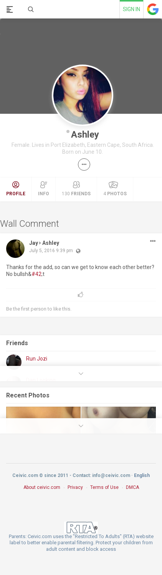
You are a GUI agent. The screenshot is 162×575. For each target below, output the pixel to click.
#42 (36, 274)
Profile (15, 188)
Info (43, 188)
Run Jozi (36, 359)
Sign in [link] (131, 9)
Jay (33, 243)
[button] (84, 164)
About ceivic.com (41, 487)
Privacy (75, 487)
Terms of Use (104, 487)
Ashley (85, 134)
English (142, 475)
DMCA (132, 487)
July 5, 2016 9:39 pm (51, 250)
